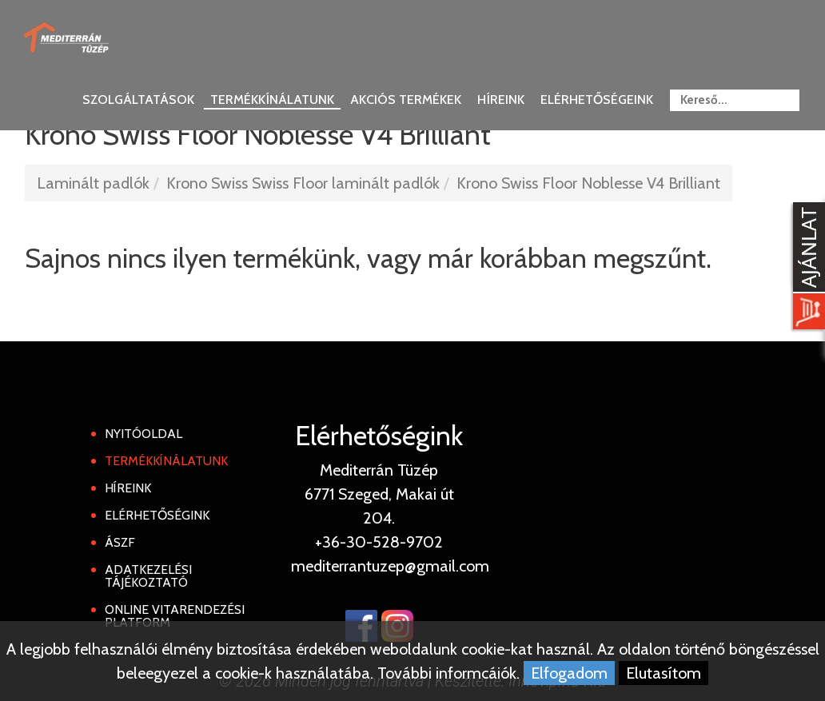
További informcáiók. (448, 673)
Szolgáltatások (138, 99)
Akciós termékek (405, 99)
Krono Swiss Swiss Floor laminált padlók (303, 183)
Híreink (500, 99)
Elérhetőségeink (596, 99)
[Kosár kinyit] (806, 268)
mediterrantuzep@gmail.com (390, 566)
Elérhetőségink (157, 515)
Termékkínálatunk (272, 99)
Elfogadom (569, 673)
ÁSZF (120, 542)
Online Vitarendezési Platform (175, 616)
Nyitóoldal (143, 433)
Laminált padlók (93, 183)
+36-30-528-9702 (379, 542)
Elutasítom (663, 673)
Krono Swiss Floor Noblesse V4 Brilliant (588, 183)
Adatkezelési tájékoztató (148, 576)
